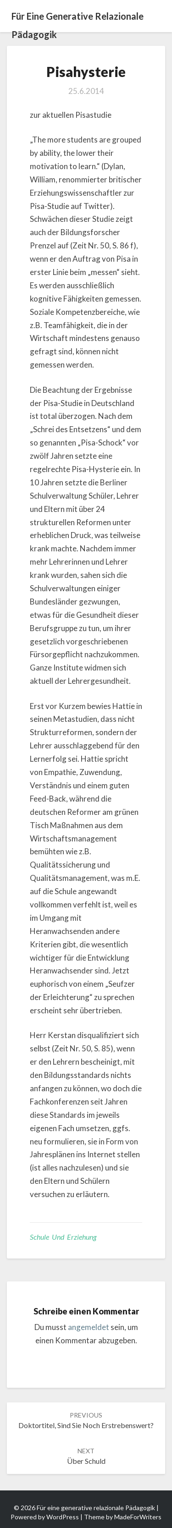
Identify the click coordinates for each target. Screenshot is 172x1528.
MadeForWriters (137, 1517)
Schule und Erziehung (63, 1236)
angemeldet (88, 1327)
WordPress (62, 1517)
